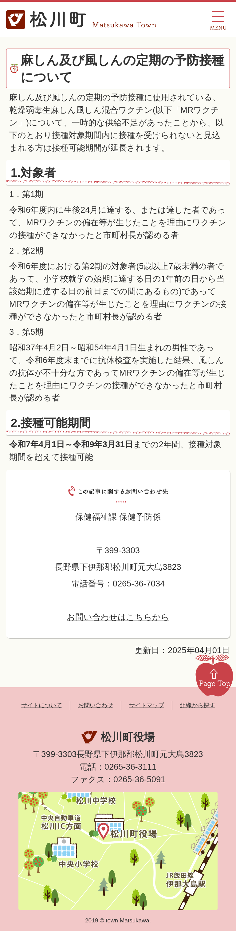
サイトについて (41, 705)
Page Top (214, 674)
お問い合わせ (95, 705)
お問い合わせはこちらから (118, 617)
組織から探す (197, 705)
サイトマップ (146, 705)
